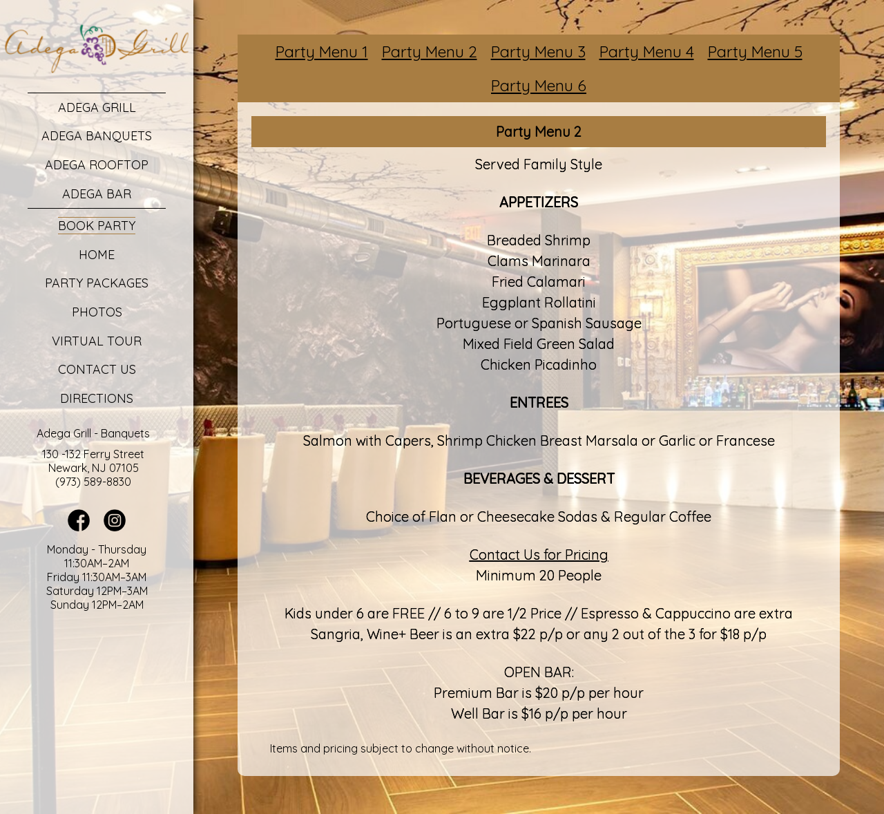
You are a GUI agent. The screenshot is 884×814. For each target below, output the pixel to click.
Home (97, 255)
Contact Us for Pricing (539, 554)
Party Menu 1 (322, 51)
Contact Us (97, 369)
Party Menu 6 (538, 85)
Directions (96, 398)
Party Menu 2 (429, 51)
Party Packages (96, 283)
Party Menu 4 (646, 51)
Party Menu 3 (538, 51)
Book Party (96, 226)
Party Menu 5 (755, 51)
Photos (97, 312)
